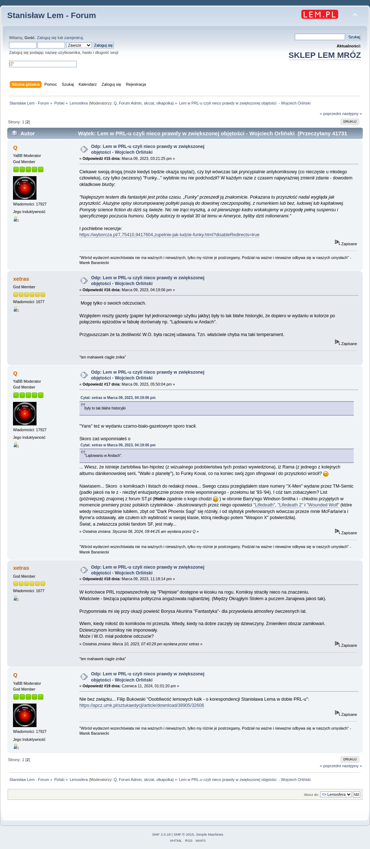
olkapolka (164, 103)
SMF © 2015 (184, 834)
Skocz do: (311, 795)
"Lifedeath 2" (290, 505)
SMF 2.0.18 (161, 834)
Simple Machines (209, 834)
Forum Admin (130, 103)
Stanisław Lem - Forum (51, 15)
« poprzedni (330, 113)
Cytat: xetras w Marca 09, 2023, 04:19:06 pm (118, 398)
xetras (21, 279)
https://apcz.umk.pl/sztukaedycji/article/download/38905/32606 (141, 705)
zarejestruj (73, 37)
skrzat (149, 103)
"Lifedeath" (264, 505)
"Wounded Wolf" (323, 505)
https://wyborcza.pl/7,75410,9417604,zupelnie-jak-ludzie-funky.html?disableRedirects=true (169, 234)
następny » (352, 113)
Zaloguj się (46, 37)
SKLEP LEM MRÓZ (325, 55)
